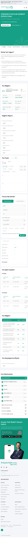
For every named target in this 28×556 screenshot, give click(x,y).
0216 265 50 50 (5, 514)
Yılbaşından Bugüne (6, 189)
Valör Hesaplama (4, 546)
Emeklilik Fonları (18, 522)
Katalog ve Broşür (3, 3)
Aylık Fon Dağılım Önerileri (20, 541)
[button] (24, 7)
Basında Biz (3, 533)
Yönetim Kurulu (4, 531)
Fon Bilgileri (4, 46)
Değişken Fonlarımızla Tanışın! (5, 2)
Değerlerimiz (3, 526)
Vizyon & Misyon (4, 522)
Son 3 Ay (4, 186)
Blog (19, 2)
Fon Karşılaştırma (4, 543)
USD (15, 175)
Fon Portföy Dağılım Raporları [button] (7, 448)
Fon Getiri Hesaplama (5, 541)
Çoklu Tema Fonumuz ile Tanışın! (17, 1)
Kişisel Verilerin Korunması (6, 509)
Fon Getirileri (3, 539)
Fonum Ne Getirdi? (16, 46)
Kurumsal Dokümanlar (5, 528)
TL (12, 175)
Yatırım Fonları (17, 519)
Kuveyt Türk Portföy (5, 519)
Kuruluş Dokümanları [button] (6, 412)
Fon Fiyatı (9, 46)
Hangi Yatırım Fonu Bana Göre (20, 543)
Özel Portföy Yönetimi (19, 528)
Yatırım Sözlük (17, 546)
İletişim (15, 3)
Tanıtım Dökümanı (16, 25)
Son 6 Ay (10, 186)
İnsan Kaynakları (4, 524)
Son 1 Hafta (5, 183)
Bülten (16, 539)
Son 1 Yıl (13, 189)
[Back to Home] (7, 7)
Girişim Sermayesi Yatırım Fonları (20, 525)
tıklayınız (18, 250)
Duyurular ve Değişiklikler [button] (6, 445)
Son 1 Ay (11, 183)
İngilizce (26, 2)
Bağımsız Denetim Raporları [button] (7, 439)
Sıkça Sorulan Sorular (10, 3)
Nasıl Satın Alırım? (6, 25)
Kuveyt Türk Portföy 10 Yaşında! (6, 1)
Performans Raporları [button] (6, 442)
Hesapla (22, 252)
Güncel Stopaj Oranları (14, 2)
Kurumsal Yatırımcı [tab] (20, 218)
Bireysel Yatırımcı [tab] (7, 218)
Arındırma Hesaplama (19, 548)
